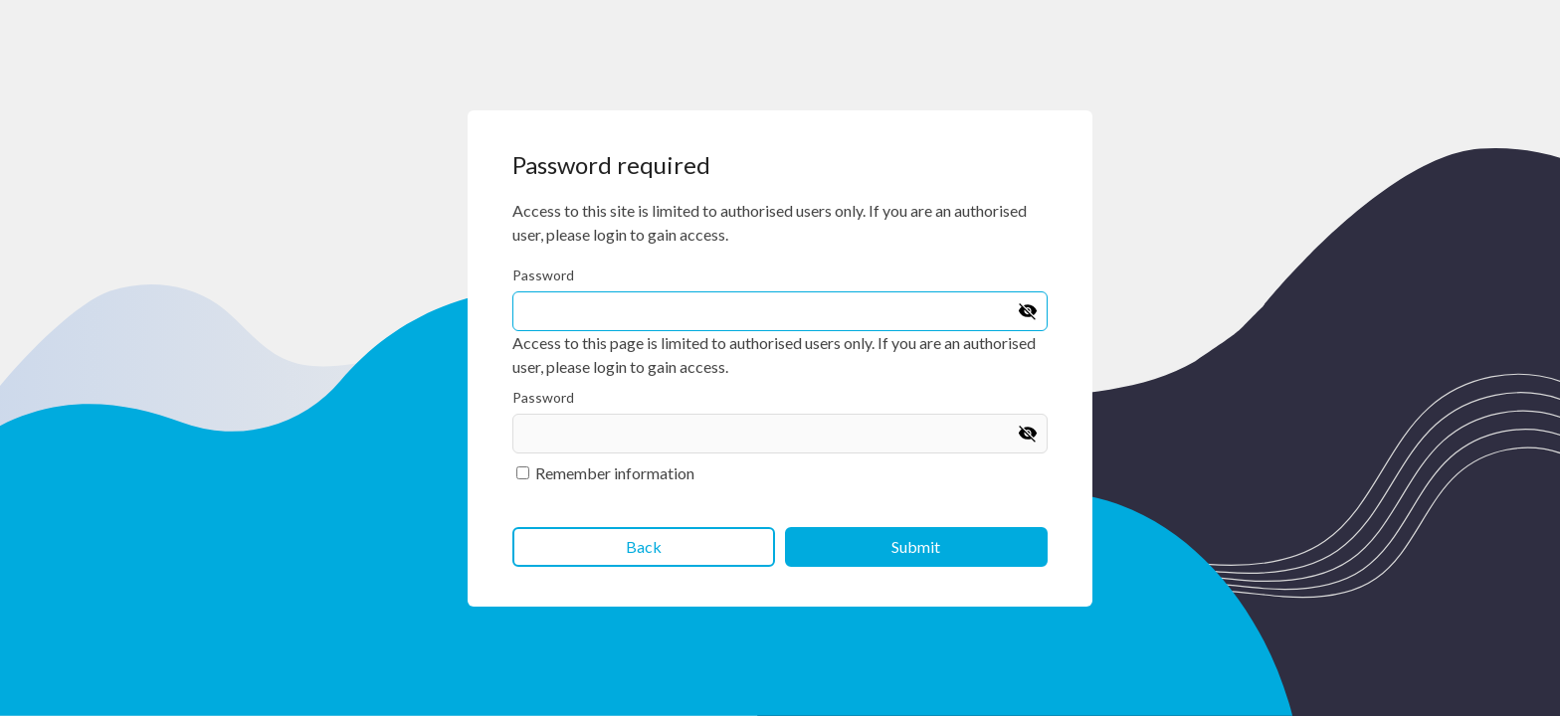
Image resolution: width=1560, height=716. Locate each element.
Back (644, 546)
